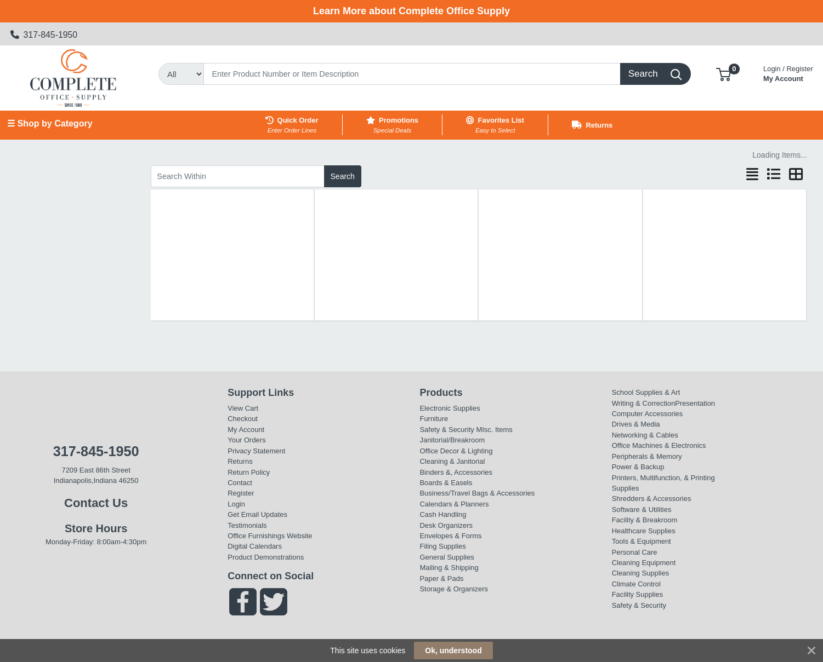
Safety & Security (446, 429)
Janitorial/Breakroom (452, 440)
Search (343, 176)
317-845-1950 (44, 34)
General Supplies (446, 557)
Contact (240, 483)
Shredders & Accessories (651, 498)
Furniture (433, 419)
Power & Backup (638, 467)
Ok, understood (453, 650)
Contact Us (96, 503)
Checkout (243, 419)
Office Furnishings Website (270, 536)
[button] (723, 74)
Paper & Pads (441, 578)
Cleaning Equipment (644, 563)
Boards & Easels (445, 483)
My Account (788, 72)
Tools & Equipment (641, 541)
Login (236, 504)
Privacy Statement (256, 451)
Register (241, 493)
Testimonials (247, 525)
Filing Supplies (442, 546)
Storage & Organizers (453, 589)
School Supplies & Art (646, 392)
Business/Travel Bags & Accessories (477, 493)
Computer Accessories (647, 414)
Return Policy (249, 472)
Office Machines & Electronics (659, 445)
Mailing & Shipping (448, 567)
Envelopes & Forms (450, 536)
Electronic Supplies (449, 408)
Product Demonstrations (266, 557)
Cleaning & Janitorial (452, 461)
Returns (240, 461)
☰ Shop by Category (49, 123)
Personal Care (634, 552)
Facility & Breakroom (645, 520)
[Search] (412, 74)
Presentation (695, 403)
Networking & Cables (645, 435)
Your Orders (246, 440)
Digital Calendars (255, 546)
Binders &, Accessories (455, 472)
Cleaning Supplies (640, 573)
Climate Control (636, 584)
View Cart (243, 408)
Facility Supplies (637, 594)
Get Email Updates (257, 514)
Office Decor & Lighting (455, 451)
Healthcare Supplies (644, 531)
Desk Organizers (445, 525)
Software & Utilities (642, 509)
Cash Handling (442, 514)
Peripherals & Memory (647, 456)
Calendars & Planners (454, 504)
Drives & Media (636, 424)
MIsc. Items (494, 429)
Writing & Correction (644, 403)
